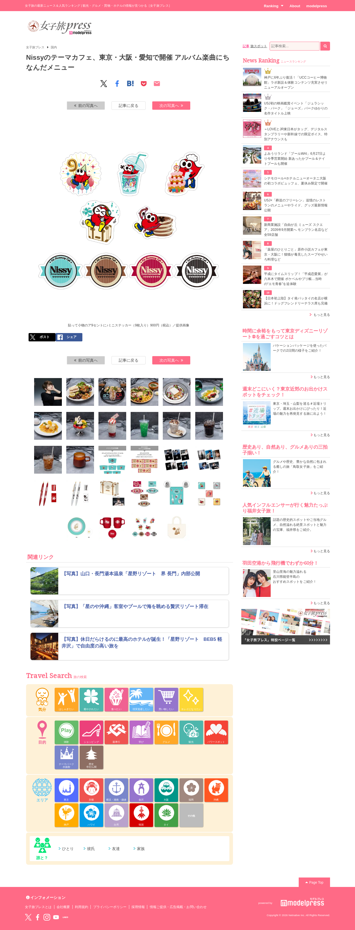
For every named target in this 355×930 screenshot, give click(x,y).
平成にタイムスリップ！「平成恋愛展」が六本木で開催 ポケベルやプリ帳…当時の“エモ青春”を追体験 (296, 279)
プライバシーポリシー (110, 907)
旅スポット (258, 46)
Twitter (28, 917)
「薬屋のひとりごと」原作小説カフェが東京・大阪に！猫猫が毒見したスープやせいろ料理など (296, 254)
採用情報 (138, 907)
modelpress (316, 6)
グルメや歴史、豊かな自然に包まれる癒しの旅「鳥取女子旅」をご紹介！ (299, 467)
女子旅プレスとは (38, 907)
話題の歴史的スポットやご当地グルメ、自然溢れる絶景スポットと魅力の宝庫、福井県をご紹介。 (299, 525)
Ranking (273, 6)
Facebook (37, 917)
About (295, 6)
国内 (54, 47)
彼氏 (91, 848)
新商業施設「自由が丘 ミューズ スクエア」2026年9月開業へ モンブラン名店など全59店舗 (296, 230)
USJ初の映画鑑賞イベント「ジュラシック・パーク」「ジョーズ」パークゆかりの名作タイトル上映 (296, 108)
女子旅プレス (35, 47)
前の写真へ (86, 105)
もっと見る (321, 315)
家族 (141, 848)
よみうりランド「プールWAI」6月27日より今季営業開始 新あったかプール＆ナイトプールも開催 (295, 159)
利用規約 (81, 907)
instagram (47, 917)
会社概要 (63, 907)
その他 (191, 815)
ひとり (68, 848)
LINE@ (65, 917)
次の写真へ (171, 105)
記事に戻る (128, 105)
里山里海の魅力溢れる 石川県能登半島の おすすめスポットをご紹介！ (294, 577)
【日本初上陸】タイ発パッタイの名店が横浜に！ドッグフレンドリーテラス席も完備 (296, 300)
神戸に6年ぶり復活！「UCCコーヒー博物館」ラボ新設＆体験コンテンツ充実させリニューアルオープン (296, 82)
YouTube (56, 917)
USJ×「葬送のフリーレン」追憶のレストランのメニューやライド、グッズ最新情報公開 (296, 205)
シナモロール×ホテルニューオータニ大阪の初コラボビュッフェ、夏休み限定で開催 (296, 180)
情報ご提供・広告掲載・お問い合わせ (178, 907)
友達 (116, 848)
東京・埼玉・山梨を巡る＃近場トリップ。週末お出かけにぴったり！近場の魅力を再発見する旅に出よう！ (299, 409)
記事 (246, 46)
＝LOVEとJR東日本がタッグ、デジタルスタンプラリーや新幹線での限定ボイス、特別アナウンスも (296, 134)
